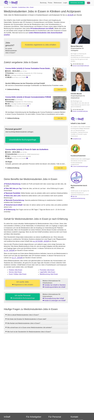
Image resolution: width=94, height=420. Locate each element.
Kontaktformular (76, 138)
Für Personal (54, 417)
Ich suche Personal (22, 296)
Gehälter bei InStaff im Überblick (54, 285)
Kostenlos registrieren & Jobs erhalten (40, 45)
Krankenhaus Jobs (23, 7)
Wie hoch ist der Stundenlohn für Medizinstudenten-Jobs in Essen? (28, 331)
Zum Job (60, 89)
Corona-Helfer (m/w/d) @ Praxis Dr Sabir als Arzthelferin (26, 149)
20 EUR (70, 15)
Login (65, 2)
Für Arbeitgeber (33, 417)
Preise (50, 2)
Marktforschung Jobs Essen (49, 274)
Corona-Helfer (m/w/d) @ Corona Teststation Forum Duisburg (28, 68)
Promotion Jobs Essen (47, 270)
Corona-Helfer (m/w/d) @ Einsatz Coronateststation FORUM (28, 97)
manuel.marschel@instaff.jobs (80, 65)
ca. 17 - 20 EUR (17, 257)
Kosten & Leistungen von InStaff (54, 300)
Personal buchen (76, 2)
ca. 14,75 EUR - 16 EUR (41, 241)
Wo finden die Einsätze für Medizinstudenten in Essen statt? (25, 319)
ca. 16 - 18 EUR (9, 250)
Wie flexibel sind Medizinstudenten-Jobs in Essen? (22, 323)
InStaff (7, 417)
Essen (32, 7)
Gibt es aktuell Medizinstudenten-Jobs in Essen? (22, 315)
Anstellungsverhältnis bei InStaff (54, 287)
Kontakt (74, 417)
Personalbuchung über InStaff (53, 298)
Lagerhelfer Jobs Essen (47, 272)
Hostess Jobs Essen (15, 270)
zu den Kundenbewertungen (79, 166)
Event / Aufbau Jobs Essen (17, 274)
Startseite (14, 7)
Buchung (43, 2)
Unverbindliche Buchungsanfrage (22, 140)
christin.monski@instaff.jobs (80, 111)
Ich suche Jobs (22, 283)
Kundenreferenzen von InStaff (41, 28)
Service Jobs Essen (15, 272)
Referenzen (58, 2)
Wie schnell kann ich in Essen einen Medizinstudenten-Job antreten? (28, 327)
